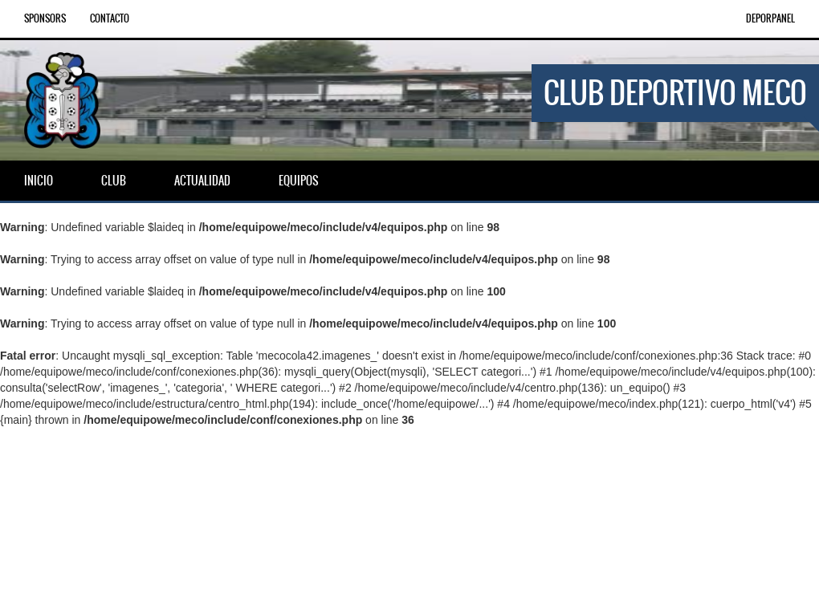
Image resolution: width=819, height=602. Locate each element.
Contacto (109, 18)
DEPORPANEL (770, 18)
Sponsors (45, 18)
